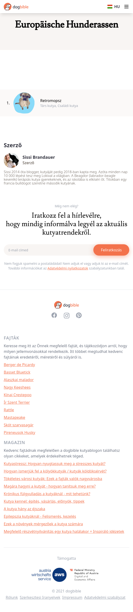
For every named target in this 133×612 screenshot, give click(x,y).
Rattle (9, 409)
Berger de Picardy (19, 364)
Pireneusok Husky (19, 432)
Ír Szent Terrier (17, 402)
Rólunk (12, 597)
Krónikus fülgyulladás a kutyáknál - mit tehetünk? (47, 493)
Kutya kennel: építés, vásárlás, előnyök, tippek (44, 501)
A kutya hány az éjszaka (24, 508)
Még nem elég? (66, 206)
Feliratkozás (111, 250)
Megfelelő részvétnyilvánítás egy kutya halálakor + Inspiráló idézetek (64, 531)
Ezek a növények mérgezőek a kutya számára (43, 523)
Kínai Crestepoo (17, 394)
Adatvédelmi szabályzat (104, 597)
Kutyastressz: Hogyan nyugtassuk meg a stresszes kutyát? (54, 463)
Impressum (72, 597)
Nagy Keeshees (17, 387)
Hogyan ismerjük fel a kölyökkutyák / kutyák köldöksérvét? (55, 471)
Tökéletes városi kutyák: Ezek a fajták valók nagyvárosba (53, 478)
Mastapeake (14, 417)
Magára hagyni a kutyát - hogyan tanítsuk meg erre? (50, 486)
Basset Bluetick (17, 372)
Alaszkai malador (19, 379)
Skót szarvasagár (19, 425)
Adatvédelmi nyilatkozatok (67, 268)
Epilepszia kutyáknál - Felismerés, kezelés (40, 516)
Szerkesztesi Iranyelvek (40, 597)
